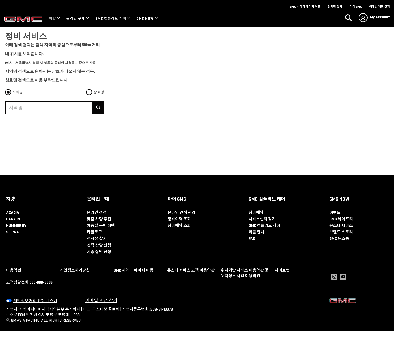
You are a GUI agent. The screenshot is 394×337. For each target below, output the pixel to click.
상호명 (98, 92)
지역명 (17, 92)
